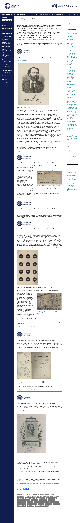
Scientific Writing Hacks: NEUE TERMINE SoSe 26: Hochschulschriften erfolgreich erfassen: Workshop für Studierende (72, 125)
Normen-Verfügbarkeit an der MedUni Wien (7, 63)
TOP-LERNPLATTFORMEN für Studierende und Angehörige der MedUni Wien (6, 56)
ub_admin (29, 39)
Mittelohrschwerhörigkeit (41, 501)
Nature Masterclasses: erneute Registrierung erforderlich (72, 44)
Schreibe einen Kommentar (41, 39)
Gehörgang (20, 498)
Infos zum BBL (72, 14)
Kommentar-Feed (71, 156)
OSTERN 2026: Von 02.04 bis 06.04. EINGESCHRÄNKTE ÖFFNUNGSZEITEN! (72, 136)
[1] (17, 479)
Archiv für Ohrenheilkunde (24, 496)
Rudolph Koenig (21, 505)
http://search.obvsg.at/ (22, 60)
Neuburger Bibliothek (33, 26)
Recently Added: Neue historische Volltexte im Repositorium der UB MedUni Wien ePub (72, 186)
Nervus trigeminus (54, 501)
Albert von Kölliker (32, 494)
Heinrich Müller (40, 498)
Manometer (51, 500)
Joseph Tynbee (43, 500)
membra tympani (22, 501)
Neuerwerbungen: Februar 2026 (71, 171)
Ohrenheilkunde (22, 503)
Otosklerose (49, 503)
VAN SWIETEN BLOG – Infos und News (14, 14)
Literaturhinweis (30, 25)
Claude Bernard (45, 496)
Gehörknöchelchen (30, 498)
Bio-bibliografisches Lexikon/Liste (42, 14)
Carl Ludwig (36, 496)
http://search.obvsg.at (22, 151)
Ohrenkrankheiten (32, 503)
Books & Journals (21, 25)
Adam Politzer (21, 494)
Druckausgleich (54, 496)
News (40, 26)
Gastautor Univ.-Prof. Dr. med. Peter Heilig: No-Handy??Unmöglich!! (72, 35)
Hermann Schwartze (51, 498)
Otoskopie (56, 503)
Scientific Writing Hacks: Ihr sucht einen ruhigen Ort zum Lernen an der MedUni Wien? (71, 178)
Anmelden (69, 150)
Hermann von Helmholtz (24, 500)
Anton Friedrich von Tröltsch (46, 494)
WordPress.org (70, 159)
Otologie (41, 503)
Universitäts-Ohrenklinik (42, 505)
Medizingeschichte (41, 25)
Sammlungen (49, 26)
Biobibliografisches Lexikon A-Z (59, 14)
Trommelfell (31, 505)
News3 (44, 26)
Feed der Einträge (71, 153)
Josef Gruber (35, 500)
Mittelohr (30, 501)
